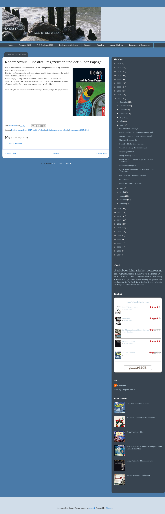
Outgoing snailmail (126, 151)
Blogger (109, 508)
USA (87, 130)
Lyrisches (130, 279)
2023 (119, 75)
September (124, 113)
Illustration (119, 279)
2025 (119, 68)
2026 (119, 64)
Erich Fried (135, 282)
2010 (119, 232)
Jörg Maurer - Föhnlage (128, 128)
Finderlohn (126, 318)
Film (160, 279)
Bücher (144, 282)
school (137, 285)
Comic (124, 285)
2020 (119, 87)
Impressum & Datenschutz (139, 45)
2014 (119, 216)
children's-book (39, 130)
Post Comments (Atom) (61, 163)
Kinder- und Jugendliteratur (136, 276)
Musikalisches (150, 273)
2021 (119, 83)
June (122, 125)
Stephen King (128, 320)
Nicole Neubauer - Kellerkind (138, 475)
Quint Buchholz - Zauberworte (131, 144)
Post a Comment (15, 143)
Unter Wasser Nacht (130, 307)
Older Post (102, 153)
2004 (119, 255)
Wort (142, 284)
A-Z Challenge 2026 (45, 45)
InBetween (121, 385)
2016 (119, 208)
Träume (151, 282)
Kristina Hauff (128, 309)
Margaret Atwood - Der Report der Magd (135, 136)
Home (10, 45)
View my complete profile (124, 389)
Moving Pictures (128, 341)
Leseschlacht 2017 (76, 130)
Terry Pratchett (128, 343)
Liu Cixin (127, 355)
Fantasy (139, 273)
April (122, 192)
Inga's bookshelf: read (138, 302)
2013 (119, 220)
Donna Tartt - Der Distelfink (130, 183)
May (122, 188)
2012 (119, 224)
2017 (119, 98)
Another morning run (127, 165)
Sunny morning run (126, 155)
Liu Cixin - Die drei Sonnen (138, 403)
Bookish (87, 45)
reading (145, 279)
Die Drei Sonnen (128, 353)
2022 (119, 79)
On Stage (117, 284)
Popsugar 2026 (25, 45)
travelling (157, 276)
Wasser (138, 279)
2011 (119, 228)
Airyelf (92, 508)
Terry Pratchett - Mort (135, 432)
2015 (119, 212)
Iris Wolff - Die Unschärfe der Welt (141, 417)
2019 (119, 91)
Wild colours (124, 179)
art (115, 273)
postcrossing (154, 270)
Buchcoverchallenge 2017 (21, 130)
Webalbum (131, 285)
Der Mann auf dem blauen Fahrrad (135, 330)
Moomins (158, 282)
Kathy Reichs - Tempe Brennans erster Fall (136, 132)
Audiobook (121, 270)
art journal (153, 279)
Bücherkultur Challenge (68, 45)
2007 (119, 243)
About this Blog (116, 45)
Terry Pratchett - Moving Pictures (140, 461)
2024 (119, 71)
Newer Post (10, 153)
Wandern (100, 45)
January (123, 203)
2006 (119, 247)
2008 (119, 239)
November (124, 106)
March (122, 196)
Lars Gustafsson (129, 332)
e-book (65, 130)
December (124, 102)
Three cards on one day (128, 140)
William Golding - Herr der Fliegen (133, 148)
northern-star (119, 282)
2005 (119, 251)
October (123, 109)
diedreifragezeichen (54, 130)
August (123, 117)
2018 (119, 94)
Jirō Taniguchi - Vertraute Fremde (132, 175)
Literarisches (137, 270)
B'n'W (127, 282)
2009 (119, 235)
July (121, 121)
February (123, 200)
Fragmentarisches (125, 273)
